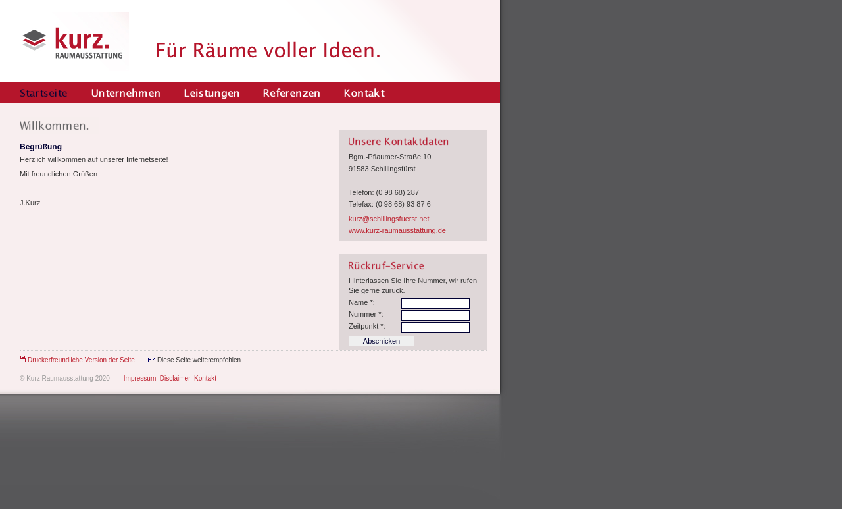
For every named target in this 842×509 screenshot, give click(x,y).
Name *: (362, 302)
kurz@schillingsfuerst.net (389, 219)
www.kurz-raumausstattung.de (397, 230)
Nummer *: (366, 314)
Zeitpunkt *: (367, 326)
